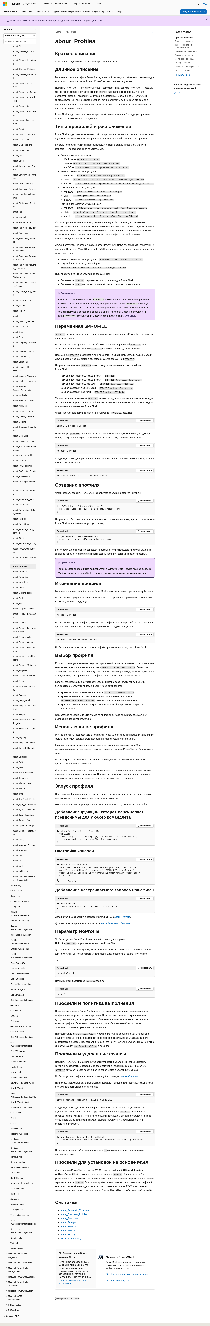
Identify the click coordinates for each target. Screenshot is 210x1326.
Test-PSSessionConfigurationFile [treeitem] (23, 1214)
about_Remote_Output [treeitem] (23, 634)
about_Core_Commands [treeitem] (24, 126)
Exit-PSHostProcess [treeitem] (19, 966)
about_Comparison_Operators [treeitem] (24, 114)
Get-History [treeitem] (15, 1002)
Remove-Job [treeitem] (16, 1149)
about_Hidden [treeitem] (19, 297)
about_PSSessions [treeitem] (21, 468)
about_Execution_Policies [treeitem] (24, 181)
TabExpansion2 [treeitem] (17, 1202)
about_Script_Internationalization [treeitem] (24, 700)
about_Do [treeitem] (17, 147)
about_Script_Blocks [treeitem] (22, 692)
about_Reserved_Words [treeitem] (24, 668)
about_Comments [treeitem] (21, 98)
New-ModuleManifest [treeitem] (20, 1069)
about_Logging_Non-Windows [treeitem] (22, 361)
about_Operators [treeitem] (20, 428)
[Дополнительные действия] (152, 32)
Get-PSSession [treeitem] (17, 1024)
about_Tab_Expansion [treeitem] (23, 765)
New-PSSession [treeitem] (17, 1080)
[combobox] (19, 35)
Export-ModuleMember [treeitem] (20, 976)
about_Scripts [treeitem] (19, 706)
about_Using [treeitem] (18, 831)
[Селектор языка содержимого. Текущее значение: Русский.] (10, 1321)
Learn (58, 32)
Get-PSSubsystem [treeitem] (18, 1043)
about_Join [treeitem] (18, 329)
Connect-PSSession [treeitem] (19, 893)
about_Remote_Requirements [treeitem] (24, 641)
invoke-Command (130, 1076)
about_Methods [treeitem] (20, 387)
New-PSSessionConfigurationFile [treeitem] (23, 1087)
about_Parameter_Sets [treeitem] (23, 491)
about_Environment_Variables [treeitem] (24, 169)
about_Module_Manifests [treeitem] (24, 393)
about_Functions (69, 1218)
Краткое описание (184, 37)
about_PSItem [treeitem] (19, 453)
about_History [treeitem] (19, 303)
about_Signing (68, 1234)
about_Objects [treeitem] (19, 414)
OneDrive (130, 316)
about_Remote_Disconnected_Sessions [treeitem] (24, 622)
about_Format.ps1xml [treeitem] (22, 214)
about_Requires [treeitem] (20, 662)
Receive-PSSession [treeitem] (19, 1126)
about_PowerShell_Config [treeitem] (24, 535)
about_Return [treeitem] (19, 673)
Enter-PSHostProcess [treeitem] (20, 955)
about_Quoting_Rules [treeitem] (22, 585)
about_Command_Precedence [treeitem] (24, 77)
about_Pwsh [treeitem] (18, 579)
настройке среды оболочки (115, 923)
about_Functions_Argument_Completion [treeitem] (24, 259)
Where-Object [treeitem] (16, 1240)
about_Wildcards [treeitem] (20, 863)
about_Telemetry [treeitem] (20, 770)
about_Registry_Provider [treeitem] (24, 601)
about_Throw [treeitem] (19, 780)
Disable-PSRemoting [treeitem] (19, 913)
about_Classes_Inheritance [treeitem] (24, 54)
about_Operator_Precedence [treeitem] (24, 421)
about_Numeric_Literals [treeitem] (23, 403)
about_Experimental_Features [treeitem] (24, 188)
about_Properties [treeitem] (20, 569)
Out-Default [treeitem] (15, 1105)
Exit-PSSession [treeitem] (17, 971)
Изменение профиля (185, 59)
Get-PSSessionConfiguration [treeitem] (21, 1036)
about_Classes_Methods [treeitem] (24, 61)
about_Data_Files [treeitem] (21, 132)
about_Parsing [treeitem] (19, 511)
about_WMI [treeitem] (18, 847)
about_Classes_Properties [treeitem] (24, 68)
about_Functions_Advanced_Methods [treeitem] (24, 241)
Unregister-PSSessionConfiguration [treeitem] (21, 1223)
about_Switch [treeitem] (19, 759)
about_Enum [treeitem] (18, 153)
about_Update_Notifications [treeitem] (24, 825)
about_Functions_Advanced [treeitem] (24, 232)
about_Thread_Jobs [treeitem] (22, 775)
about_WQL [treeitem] (18, 853)
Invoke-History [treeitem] (16, 1059)
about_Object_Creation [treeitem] (23, 408)
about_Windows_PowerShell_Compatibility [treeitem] (24, 870)
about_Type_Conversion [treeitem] (24, 802)
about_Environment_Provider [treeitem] (24, 160)
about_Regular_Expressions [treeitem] (24, 608)
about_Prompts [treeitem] (20, 564)
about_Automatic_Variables (75, 1210)
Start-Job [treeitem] (14, 1186)
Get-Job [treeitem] (14, 1008)
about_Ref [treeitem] (17, 595)
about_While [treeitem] (18, 858)
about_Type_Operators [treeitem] (23, 807)
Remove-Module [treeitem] (17, 1154)
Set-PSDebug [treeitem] (16, 1170)
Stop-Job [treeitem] (14, 1191)
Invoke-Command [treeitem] (18, 1054)
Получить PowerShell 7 (193, 11)
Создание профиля (184, 55)
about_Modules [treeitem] (20, 398)
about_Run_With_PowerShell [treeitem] (24, 680)
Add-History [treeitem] (15, 877)
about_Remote (68, 1226)
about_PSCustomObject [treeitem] (24, 447)
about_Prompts (122, 917)
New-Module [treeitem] (16, 1064)
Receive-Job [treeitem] (16, 1121)
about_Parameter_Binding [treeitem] (24, 484)
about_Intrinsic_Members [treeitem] (24, 313)
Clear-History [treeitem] (16, 883)
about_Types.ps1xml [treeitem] (22, 812)
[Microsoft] (5, 4)
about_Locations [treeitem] (20, 354)
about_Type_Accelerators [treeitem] (24, 796)
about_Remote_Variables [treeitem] (24, 657)
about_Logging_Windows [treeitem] (24, 368)
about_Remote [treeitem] (19, 615)
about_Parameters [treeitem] (21, 497)
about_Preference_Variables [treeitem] (24, 551)
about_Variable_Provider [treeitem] (24, 837)
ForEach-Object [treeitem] (17, 981)
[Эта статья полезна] (175, 93)
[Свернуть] (35, 29)
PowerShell (71, 32)
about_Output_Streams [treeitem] (23, 433)
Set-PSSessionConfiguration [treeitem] (23, 1175)
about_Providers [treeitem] (20, 574)
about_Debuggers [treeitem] (21, 142)
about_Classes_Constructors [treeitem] (24, 45)
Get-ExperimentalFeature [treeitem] (21, 992)
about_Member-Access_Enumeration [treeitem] (22, 380)
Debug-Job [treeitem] (15, 899)
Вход (204, 4)
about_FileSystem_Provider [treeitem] (24, 197)
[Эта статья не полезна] (179, 93)
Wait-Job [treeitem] (14, 1235)
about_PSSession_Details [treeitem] (24, 463)
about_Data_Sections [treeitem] (22, 137)
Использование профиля (187, 66)
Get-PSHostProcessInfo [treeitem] (21, 1018)
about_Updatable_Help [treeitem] (23, 817)
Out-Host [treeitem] (14, 1110)
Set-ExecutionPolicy (71, 1238)
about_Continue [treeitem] (20, 121)
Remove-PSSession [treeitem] (19, 1159)
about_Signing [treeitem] (19, 729)
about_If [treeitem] (16, 308)
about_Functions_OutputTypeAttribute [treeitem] (24, 276)
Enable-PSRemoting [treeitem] (19, 941)
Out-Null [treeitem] (14, 1115)
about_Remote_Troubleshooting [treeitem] (24, 650)
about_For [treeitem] (17, 204)
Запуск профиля (182, 70)
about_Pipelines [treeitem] (20, 530)
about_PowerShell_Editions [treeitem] (24, 543)
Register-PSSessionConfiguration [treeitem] (21, 1142)
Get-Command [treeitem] (17, 987)
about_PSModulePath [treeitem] (22, 458)
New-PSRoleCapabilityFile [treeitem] (22, 1075)
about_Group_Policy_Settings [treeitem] (24, 285)
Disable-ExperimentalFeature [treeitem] (19, 906)
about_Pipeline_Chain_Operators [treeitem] (24, 523)
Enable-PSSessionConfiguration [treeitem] (21, 948)
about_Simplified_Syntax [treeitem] (24, 735)
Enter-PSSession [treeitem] (18, 960)
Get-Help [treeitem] (14, 997)
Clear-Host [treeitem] (15, 888)
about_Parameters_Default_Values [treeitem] (24, 504)
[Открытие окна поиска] (198, 4)
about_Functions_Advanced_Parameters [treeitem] (24, 250)
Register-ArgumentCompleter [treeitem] (19, 1133)
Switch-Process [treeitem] (17, 1196)
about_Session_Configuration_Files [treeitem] (24, 714)
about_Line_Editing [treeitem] (21, 348)
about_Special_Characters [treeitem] (24, 742)
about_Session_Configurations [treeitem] (24, 722)
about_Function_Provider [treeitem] (24, 220)
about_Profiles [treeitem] (20, 558)
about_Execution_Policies (74, 1214)
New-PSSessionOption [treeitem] (20, 1094)
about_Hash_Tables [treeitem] (22, 292)
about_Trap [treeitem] (18, 786)
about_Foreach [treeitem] (19, 209)
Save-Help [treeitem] (15, 1165)
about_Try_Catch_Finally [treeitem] (24, 791)
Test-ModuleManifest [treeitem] (19, 1207)
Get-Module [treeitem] (15, 1013)
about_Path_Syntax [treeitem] (21, 516)
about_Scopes (68, 1230)
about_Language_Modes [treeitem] (24, 343)
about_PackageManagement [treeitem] (24, 476)
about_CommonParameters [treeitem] (24, 105)
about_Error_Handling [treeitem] (23, 176)
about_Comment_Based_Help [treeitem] (24, 91)
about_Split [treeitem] (18, 754)
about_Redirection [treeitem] (21, 590)
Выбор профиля (182, 63)
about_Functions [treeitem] (20, 225)
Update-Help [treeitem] (16, 1230)
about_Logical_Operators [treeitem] (24, 373)
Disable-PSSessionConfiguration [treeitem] (21, 920)
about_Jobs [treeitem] (18, 324)
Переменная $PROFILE (186, 51)
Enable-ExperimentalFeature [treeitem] (19, 934)
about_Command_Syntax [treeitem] (24, 84)
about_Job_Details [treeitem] (21, 318)
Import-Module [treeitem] (16, 1048)
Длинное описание (184, 41)
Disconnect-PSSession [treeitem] (20, 927)
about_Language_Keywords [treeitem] (24, 336)
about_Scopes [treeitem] (19, 687)
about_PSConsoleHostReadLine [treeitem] (24, 440)
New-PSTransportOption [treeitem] (21, 1099)
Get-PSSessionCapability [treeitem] (21, 1029)
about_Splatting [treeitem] (20, 749)
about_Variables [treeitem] (20, 842)
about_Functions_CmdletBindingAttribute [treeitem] (24, 268)
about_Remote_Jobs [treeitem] (22, 629)
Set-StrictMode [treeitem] (17, 1181)
